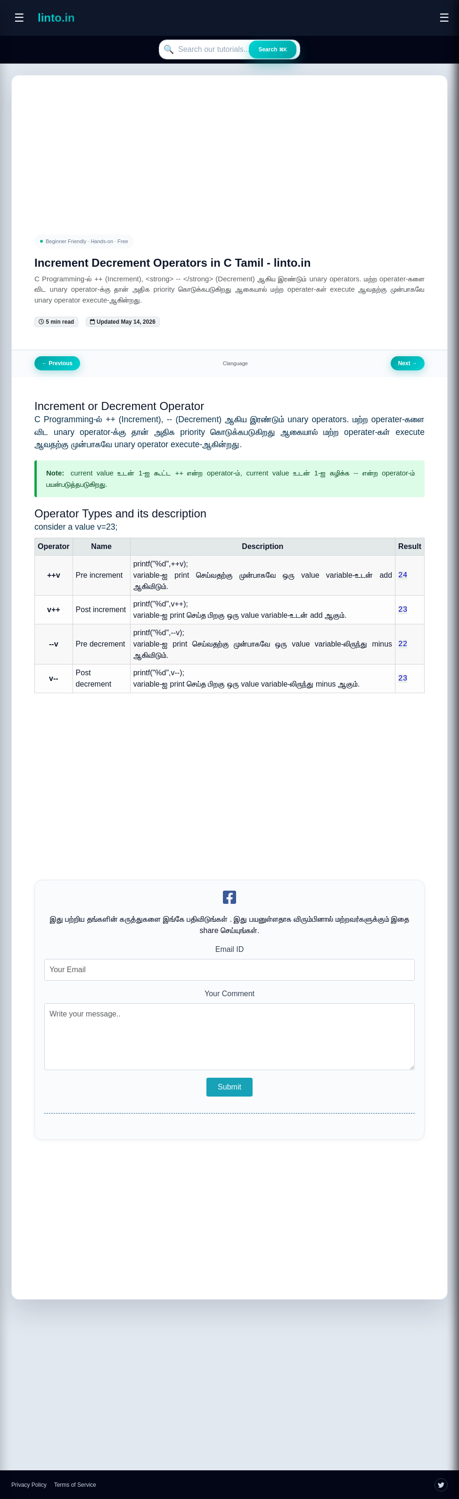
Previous (57, 363)
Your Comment (229, 994)
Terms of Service (75, 1485)
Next (407, 363)
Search (272, 49)
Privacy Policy (29, 1485)
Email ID (229, 949)
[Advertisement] (229, 144)
